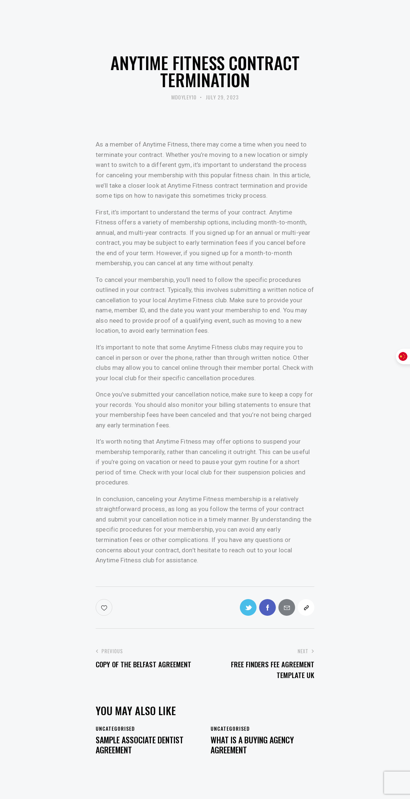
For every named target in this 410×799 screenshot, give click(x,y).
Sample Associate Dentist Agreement (139, 744)
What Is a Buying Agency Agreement (252, 744)
